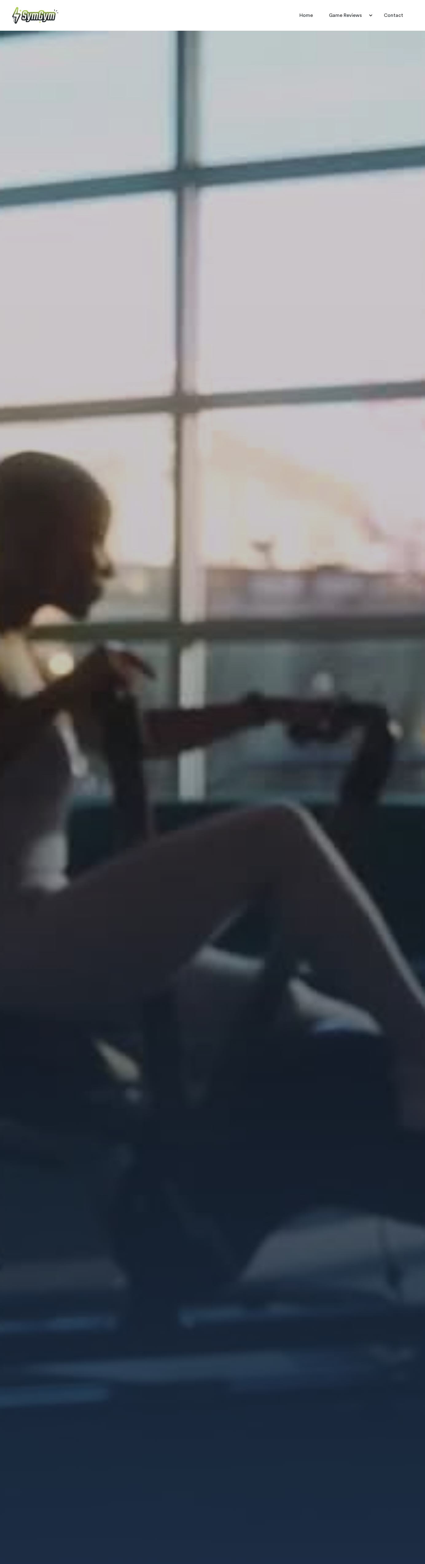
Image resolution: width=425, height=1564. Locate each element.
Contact (393, 15)
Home (306, 15)
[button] (348, 15)
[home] (35, 15)
